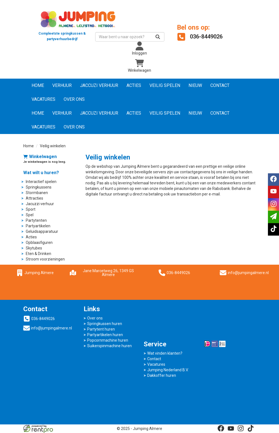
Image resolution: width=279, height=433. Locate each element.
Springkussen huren (104, 323)
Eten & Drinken (38, 253)
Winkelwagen (40, 156)
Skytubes (34, 248)
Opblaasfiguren (39, 242)
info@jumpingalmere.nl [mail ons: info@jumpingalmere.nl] (51, 328)
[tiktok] (251, 428)
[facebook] (221, 428)
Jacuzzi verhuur (40, 204)
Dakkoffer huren (161, 375)
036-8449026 (174, 272)
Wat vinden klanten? (164, 353)
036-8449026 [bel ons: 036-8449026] (43, 318)
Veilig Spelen (164, 85)
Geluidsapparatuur (42, 231)
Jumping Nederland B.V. (167, 370)
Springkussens (38, 187)
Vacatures (43, 99)
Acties (133, 85)
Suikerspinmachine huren (109, 346)
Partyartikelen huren (105, 335)
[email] (273, 217)
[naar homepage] (62, 24)
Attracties (34, 198)
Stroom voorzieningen (45, 259)
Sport (30, 209)
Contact (219, 85)
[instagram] (241, 428)
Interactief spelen (41, 181)
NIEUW (195, 85)
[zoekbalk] (129, 37)
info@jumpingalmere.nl (248, 273)
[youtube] (231, 428)
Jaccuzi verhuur (99, 85)
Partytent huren (101, 329)
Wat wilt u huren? (41, 172)
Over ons (74, 99)
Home (38, 85)
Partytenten (36, 220)
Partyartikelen (38, 226)
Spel (29, 215)
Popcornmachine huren (107, 340)
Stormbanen (37, 192)
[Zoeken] (157, 36)
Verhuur (62, 85)
